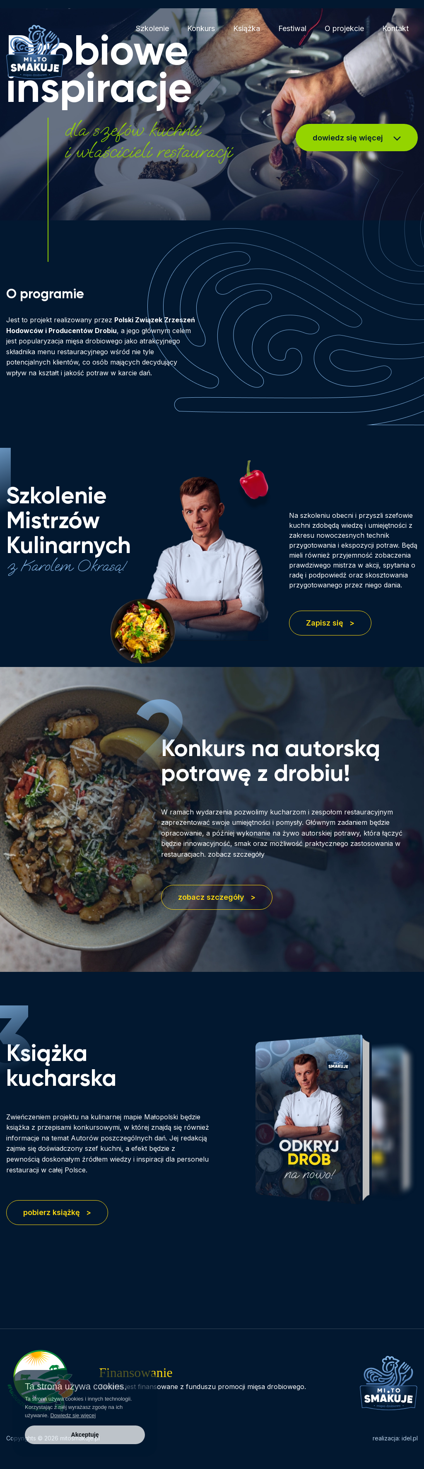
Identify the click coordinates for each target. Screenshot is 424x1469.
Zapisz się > (330, 623)
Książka (246, 28)
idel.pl (410, 1438)
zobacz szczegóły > (216, 897)
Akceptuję (85, 1434)
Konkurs (201, 28)
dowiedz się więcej (357, 137)
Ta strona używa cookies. (76, 1386)
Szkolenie (152, 28)
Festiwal (292, 28)
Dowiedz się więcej (73, 1415)
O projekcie (344, 28)
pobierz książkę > (57, 1212)
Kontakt (395, 28)
